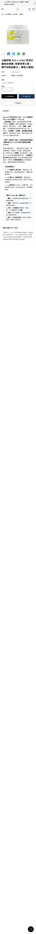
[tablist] (18, 111)
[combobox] (18, 83)
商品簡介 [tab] (6, 111)
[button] (8, 53)
